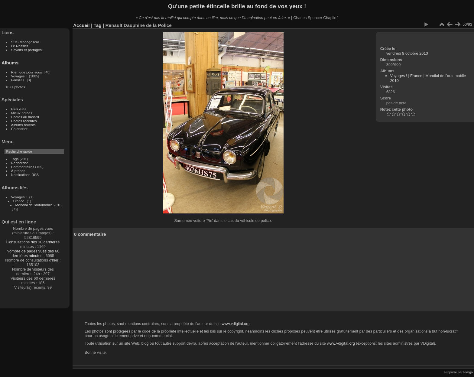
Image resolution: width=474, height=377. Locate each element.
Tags (15, 159)
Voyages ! (19, 76)
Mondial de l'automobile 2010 (38, 205)
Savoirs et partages (26, 50)
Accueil (81, 25)
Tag (97, 25)
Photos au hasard (25, 117)
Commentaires (22, 167)
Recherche (19, 163)
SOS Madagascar (25, 42)
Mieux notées (21, 113)
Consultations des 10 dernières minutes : (33, 244)
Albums (10, 62)
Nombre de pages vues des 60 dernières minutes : (33, 253)
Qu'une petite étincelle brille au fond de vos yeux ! (237, 6)
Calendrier (19, 129)
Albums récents (23, 125)
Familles (17, 80)
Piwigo (468, 372)
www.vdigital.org (235, 323)
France (18, 201)
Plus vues (19, 109)
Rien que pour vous (27, 72)
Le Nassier (19, 46)
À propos (18, 171)
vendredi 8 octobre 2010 (407, 53)
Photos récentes (24, 121)
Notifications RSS (25, 175)
